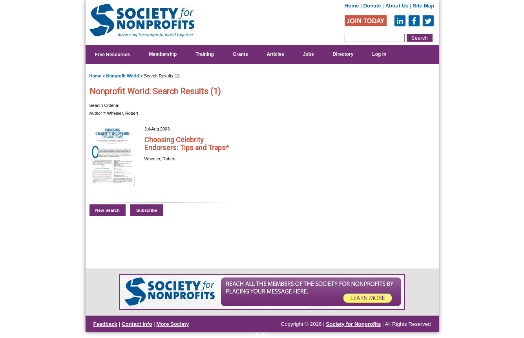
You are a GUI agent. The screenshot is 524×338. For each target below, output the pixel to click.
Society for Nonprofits (353, 324)
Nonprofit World (122, 75)
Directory (343, 54)
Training (204, 54)
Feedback (105, 324)
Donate (372, 6)
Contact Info (137, 324)
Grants (240, 54)
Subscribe (146, 210)
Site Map (424, 6)
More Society (173, 324)
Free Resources (112, 54)
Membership (163, 54)
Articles (275, 54)
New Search (107, 210)
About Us (396, 6)
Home (352, 6)
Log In (379, 54)
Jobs (308, 54)
